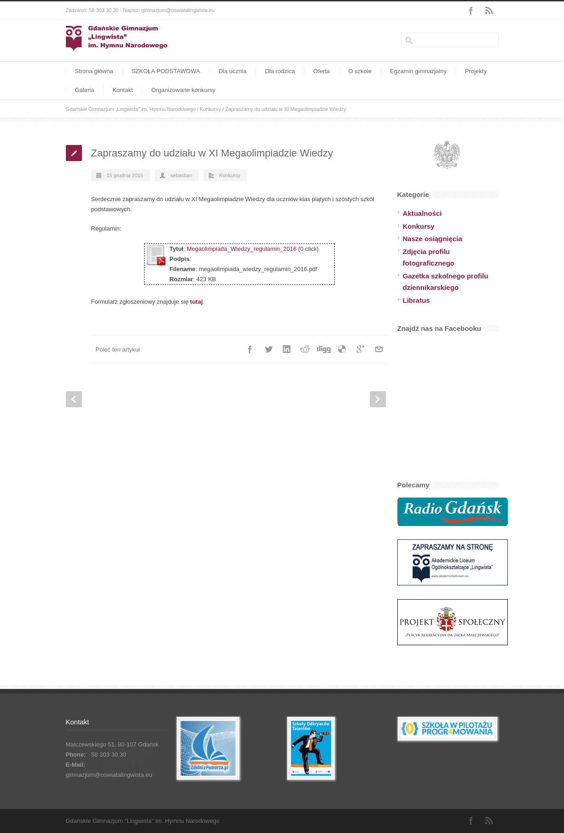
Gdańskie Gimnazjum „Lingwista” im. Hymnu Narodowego (131, 109)
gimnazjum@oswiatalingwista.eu (109, 774)
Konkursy (210, 109)
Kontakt (122, 90)
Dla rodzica (280, 71)
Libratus (416, 300)
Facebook (471, 10)
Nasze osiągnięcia (432, 239)
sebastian (181, 175)
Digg (323, 349)
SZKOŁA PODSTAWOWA (166, 71)
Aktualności (422, 213)
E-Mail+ (379, 349)
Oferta (321, 71)
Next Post (378, 399)
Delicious (342, 349)
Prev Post (74, 399)
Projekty (476, 71)
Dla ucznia (233, 71)
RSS (489, 10)
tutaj (196, 301)
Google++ (360, 349)
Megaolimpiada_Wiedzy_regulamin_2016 (241, 248)
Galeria (84, 90)
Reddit (305, 349)
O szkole (360, 71)
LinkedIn (287, 349)
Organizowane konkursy (183, 90)
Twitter (268, 349)
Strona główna (94, 71)
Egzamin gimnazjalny (418, 71)
